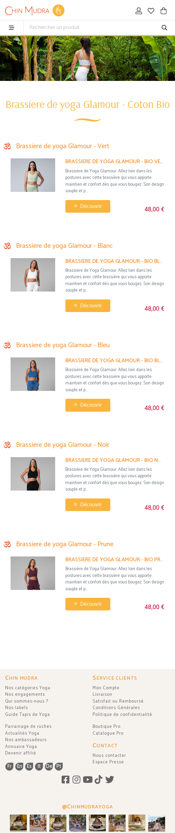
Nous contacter (109, 755)
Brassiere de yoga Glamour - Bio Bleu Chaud (114, 360)
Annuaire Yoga (21, 746)
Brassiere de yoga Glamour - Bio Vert (114, 161)
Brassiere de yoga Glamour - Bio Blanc (114, 261)
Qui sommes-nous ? (26, 701)
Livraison (102, 694)
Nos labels (16, 707)
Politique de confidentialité (122, 714)
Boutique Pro (107, 726)
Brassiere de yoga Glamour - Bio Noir (114, 460)
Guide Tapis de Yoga (27, 714)
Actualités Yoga (22, 733)
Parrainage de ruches (28, 726)
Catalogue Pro (108, 733)
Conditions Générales (116, 707)
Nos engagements (25, 694)
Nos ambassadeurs (26, 740)
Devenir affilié (20, 753)
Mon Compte (106, 688)
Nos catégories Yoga (27, 688)
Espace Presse (108, 762)
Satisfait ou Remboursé (118, 701)
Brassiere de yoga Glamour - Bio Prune (114, 559)
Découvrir (88, 206)
